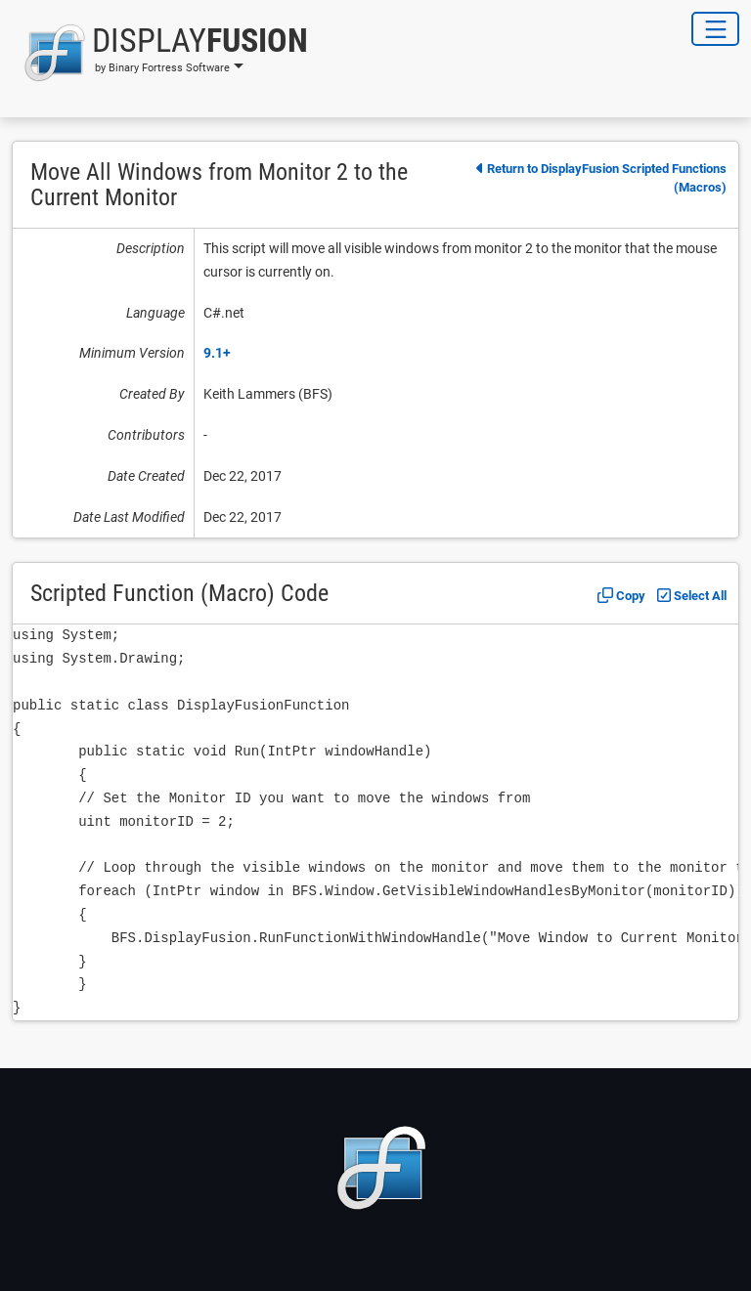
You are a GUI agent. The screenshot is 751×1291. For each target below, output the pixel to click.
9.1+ (217, 353)
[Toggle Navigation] (715, 29)
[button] (160, 53)
